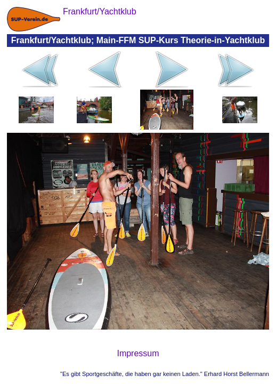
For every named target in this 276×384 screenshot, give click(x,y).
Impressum (138, 353)
